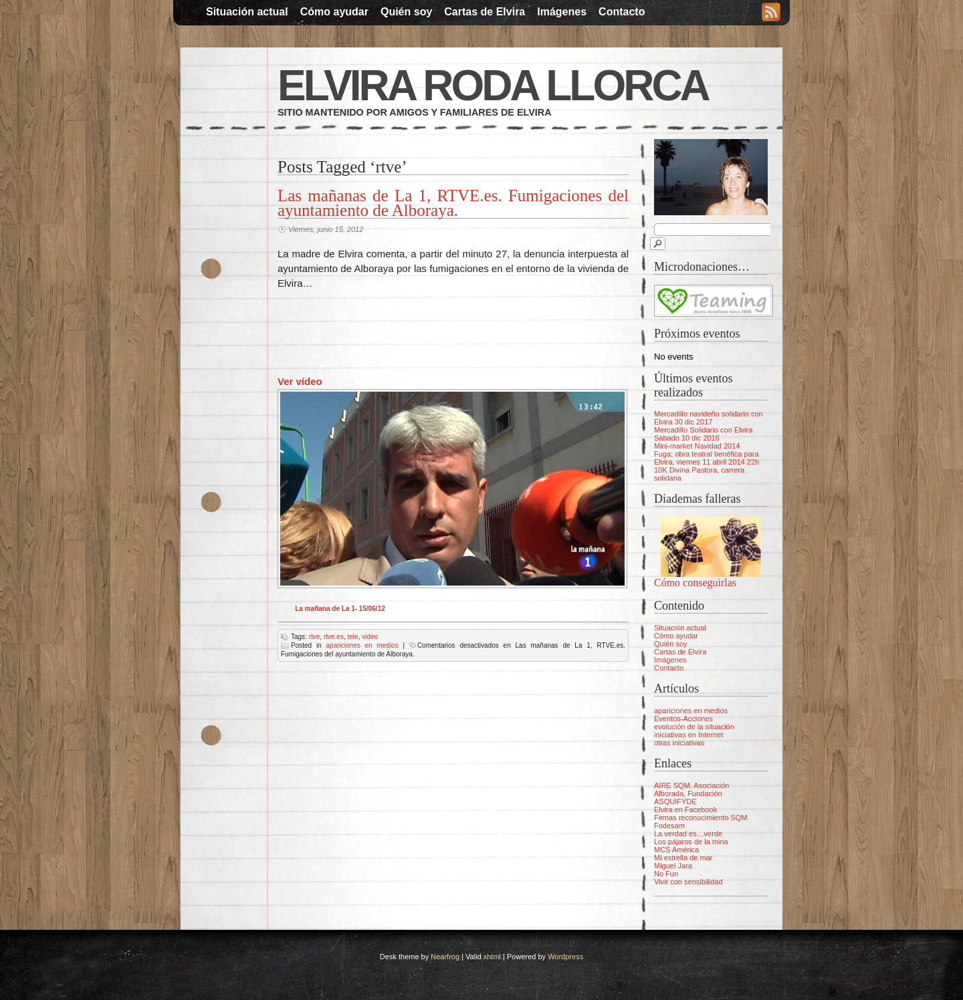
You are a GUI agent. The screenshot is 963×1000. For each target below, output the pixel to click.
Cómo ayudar (334, 11)
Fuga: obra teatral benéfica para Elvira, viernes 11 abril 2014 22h (706, 458)
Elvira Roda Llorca (493, 85)
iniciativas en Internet (688, 735)
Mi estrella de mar (683, 858)
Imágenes (561, 11)
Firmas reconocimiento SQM (700, 818)
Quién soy (406, 11)
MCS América (676, 850)
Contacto (622, 11)
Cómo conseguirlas (695, 582)
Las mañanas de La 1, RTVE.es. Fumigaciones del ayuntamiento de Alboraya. (453, 202)
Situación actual (247, 11)
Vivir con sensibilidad (688, 882)
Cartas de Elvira (484, 11)
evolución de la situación (694, 727)
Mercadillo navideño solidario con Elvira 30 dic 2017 (708, 418)
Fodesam (669, 826)
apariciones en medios (362, 645)
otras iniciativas (679, 743)
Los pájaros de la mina (691, 842)
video (370, 636)
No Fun (666, 874)
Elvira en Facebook (685, 809)
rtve (314, 636)
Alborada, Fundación (688, 793)
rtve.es (334, 636)
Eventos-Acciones (683, 719)
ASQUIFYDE (675, 801)
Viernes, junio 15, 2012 (325, 229)
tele (353, 636)
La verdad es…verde (688, 834)
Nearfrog (445, 957)
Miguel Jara (673, 866)
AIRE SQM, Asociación (692, 785)
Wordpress (565, 957)
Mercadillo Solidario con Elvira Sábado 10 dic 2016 (703, 434)
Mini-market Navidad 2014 (697, 446)
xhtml (492, 957)
